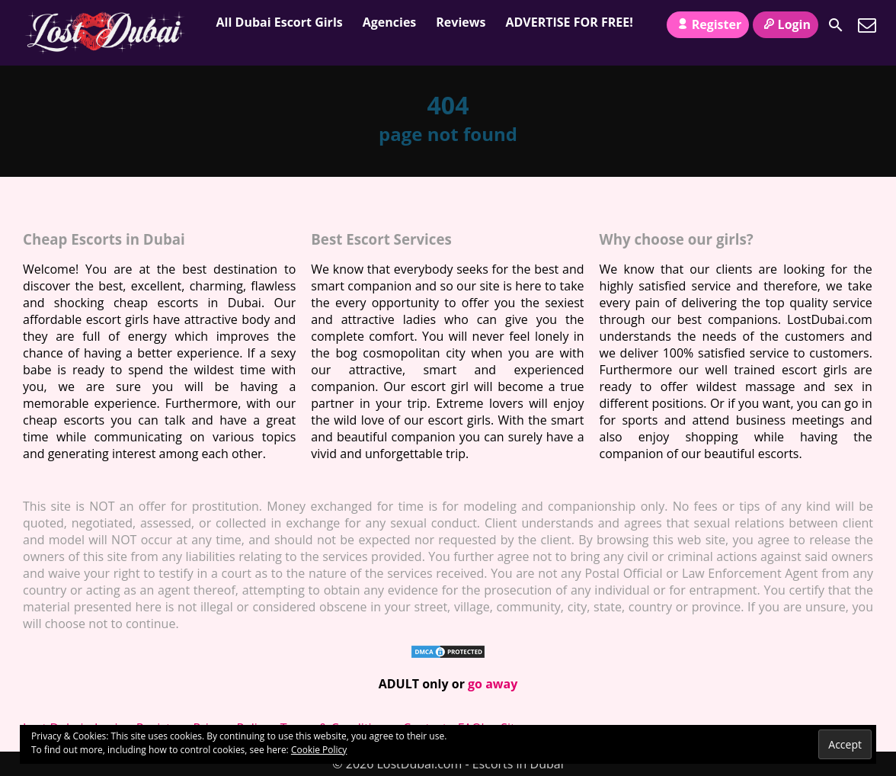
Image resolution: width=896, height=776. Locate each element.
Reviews (460, 22)
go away (492, 683)
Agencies (390, 22)
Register (707, 24)
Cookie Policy (319, 749)
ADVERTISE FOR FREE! (568, 22)
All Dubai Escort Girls (279, 22)
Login (785, 24)
